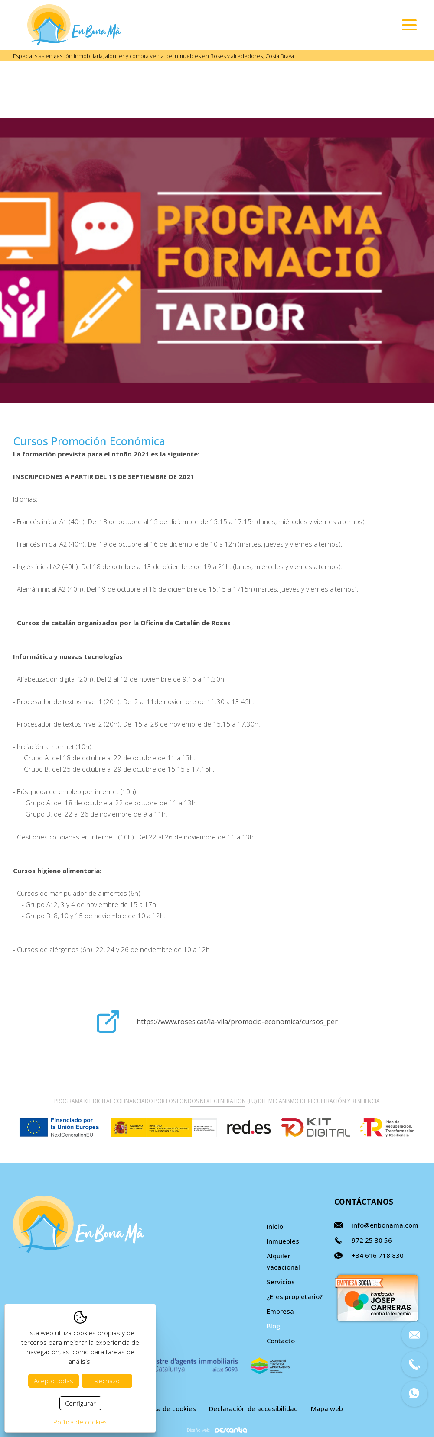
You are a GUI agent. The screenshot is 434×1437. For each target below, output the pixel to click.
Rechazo (107, 1380)
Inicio (275, 1226)
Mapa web (327, 1408)
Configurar (80, 1403)
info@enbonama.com (385, 1225)
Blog (273, 1325)
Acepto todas (53, 1380)
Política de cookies (167, 1408)
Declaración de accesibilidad (253, 1408)
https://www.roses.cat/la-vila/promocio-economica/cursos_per (237, 1021)
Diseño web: (217, 1430)
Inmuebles (283, 1241)
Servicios (281, 1281)
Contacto (281, 1340)
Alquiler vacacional (283, 1261)
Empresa (280, 1311)
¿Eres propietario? (295, 1296)
